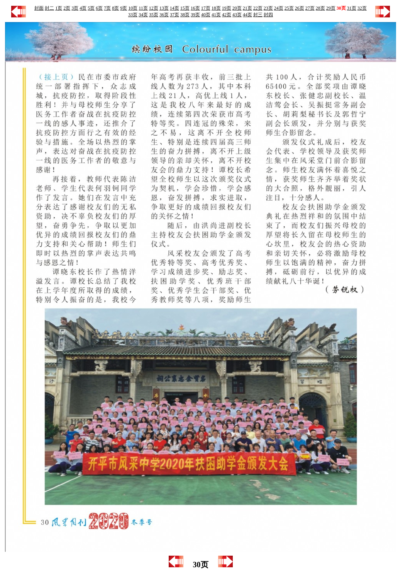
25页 (289, 8)
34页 (143, 14)
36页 (164, 14)
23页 (268, 8)
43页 (237, 14)
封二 (49, 8)
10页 (132, 8)
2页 (66, 8)
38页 (185, 14)
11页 (143, 8)
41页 (216, 14)
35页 (153, 14)
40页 (205, 14)
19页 (226, 8)
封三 (258, 14)
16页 (195, 8)
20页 (237, 8)
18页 (216, 8)
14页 (174, 8)
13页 (164, 8)
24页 (278, 8)
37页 (174, 14)
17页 (205, 8)
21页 (247, 8)
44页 (247, 14)
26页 (299, 8)
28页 (320, 8)
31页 (351, 8)
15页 (185, 8)
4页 (83, 8)
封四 (268, 14)
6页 (99, 8)
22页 (258, 8)
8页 (115, 8)
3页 (74, 8)
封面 (39, 8)
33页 (132, 14)
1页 (58, 8)
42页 (226, 14)
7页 (107, 8)
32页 (362, 8)
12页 (153, 8)
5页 (91, 8)
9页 (123, 8)
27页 (310, 8)
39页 (195, 14)
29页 (330, 8)
